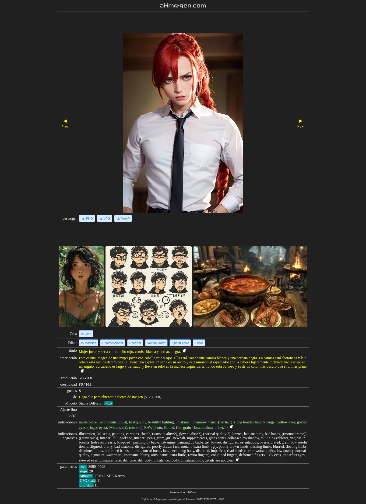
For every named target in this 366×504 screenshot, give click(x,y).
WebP (123, 218)
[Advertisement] (175, 22)
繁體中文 (211, 499)
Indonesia (190, 499)
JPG (104, 218)
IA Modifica (88, 343)
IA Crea (86, 334)
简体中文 (201, 499)
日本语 (221, 499)
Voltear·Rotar (156, 343)
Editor (199, 343)
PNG (87, 218)
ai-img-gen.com (183, 5)
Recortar (135, 343)
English (145, 499)
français (172, 499)
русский (181, 499)
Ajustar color (180, 343)
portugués (162, 499)
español (153, 499)
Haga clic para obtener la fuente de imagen (111, 397)
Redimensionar (112, 343)
